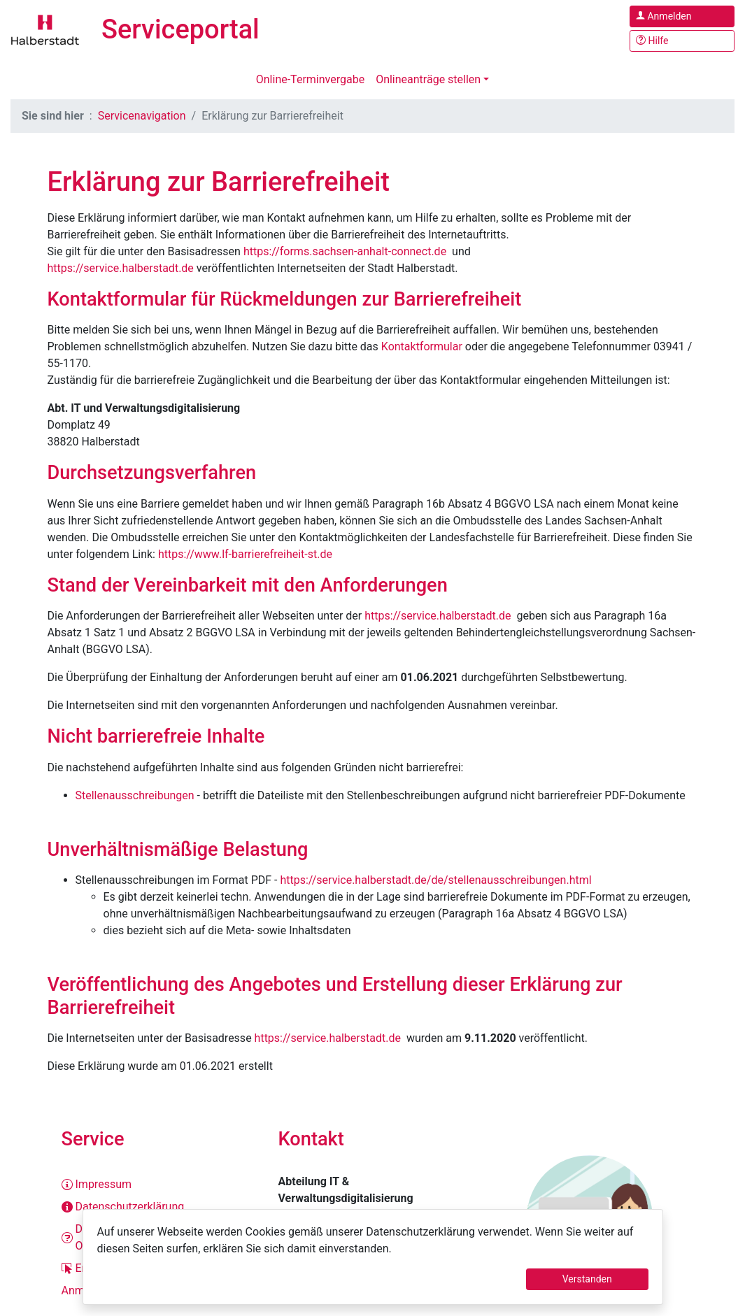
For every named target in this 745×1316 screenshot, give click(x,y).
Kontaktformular (421, 346)
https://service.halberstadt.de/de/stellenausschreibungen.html (435, 880)
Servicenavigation (142, 115)
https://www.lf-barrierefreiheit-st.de (246, 554)
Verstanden (587, 1279)
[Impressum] (156, 1184)
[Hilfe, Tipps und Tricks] (682, 41)
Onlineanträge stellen (428, 79)
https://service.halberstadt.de (121, 268)
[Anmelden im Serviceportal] (682, 16)
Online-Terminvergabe (310, 79)
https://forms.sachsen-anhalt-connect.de (344, 251)
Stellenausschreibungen (135, 795)
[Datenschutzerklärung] (156, 1207)
